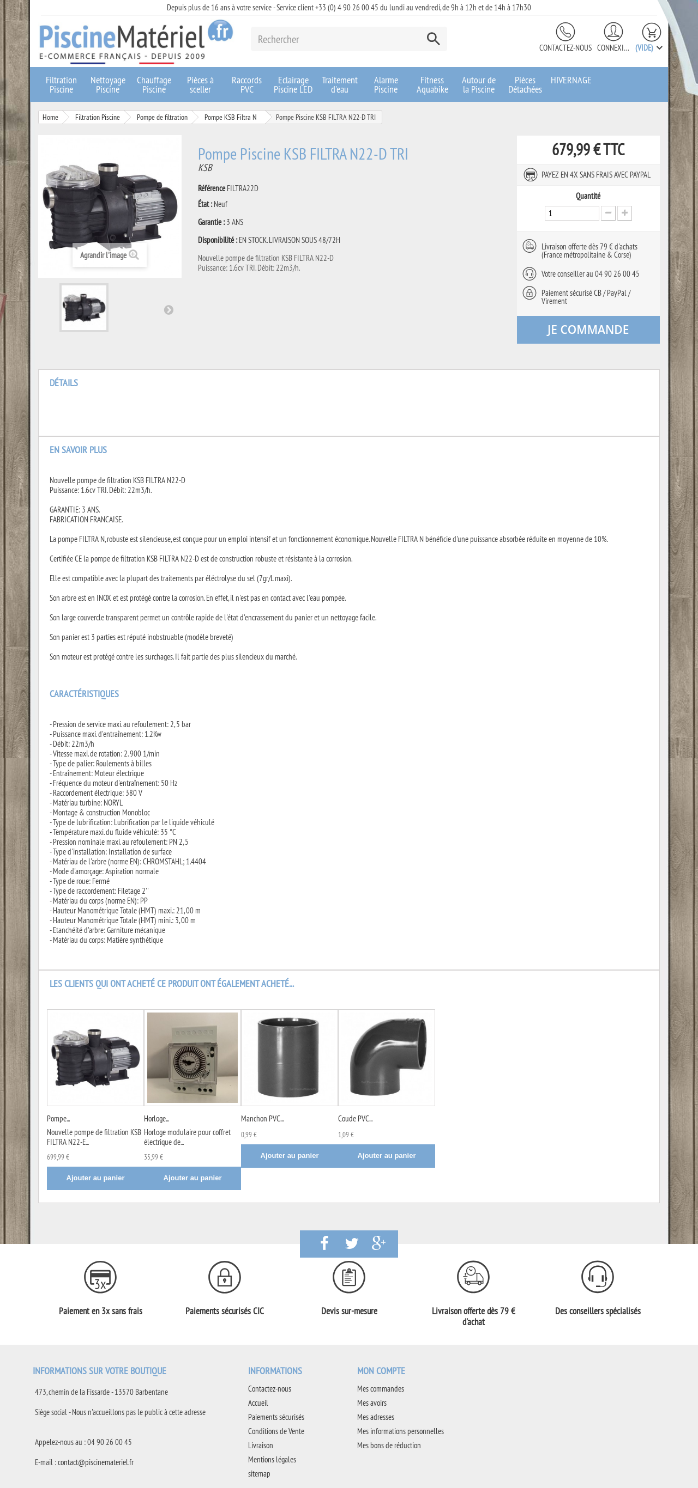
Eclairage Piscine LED (293, 84)
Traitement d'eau (340, 84)
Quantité (588, 196)
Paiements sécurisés (276, 1417)
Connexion (613, 47)
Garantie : (211, 222)
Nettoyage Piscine (108, 84)
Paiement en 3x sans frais (100, 1311)
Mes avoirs (372, 1403)
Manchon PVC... (262, 1118)
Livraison (260, 1445)
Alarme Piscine (386, 84)
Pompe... (58, 1118)
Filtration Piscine (61, 84)
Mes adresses (375, 1417)
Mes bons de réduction (389, 1445)
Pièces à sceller (200, 84)
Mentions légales (272, 1459)
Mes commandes (380, 1388)
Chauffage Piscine (154, 84)
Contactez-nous (565, 47)
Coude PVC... (355, 1118)
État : (205, 204)
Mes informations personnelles (400, 1431)
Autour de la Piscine (479, 84)
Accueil (258, 1403)
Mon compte (381, 1370)
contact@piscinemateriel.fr (96, 1462)
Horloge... (156, 1118)
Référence (211, 188)
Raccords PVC (247, 84)
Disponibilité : (217, 240)
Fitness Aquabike (432, 84)
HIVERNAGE (571, 80)
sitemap (259, 1473)
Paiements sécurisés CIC (224, 1311)
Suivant (168, 309)
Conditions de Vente (276, 1431)
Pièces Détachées (525, 84)
